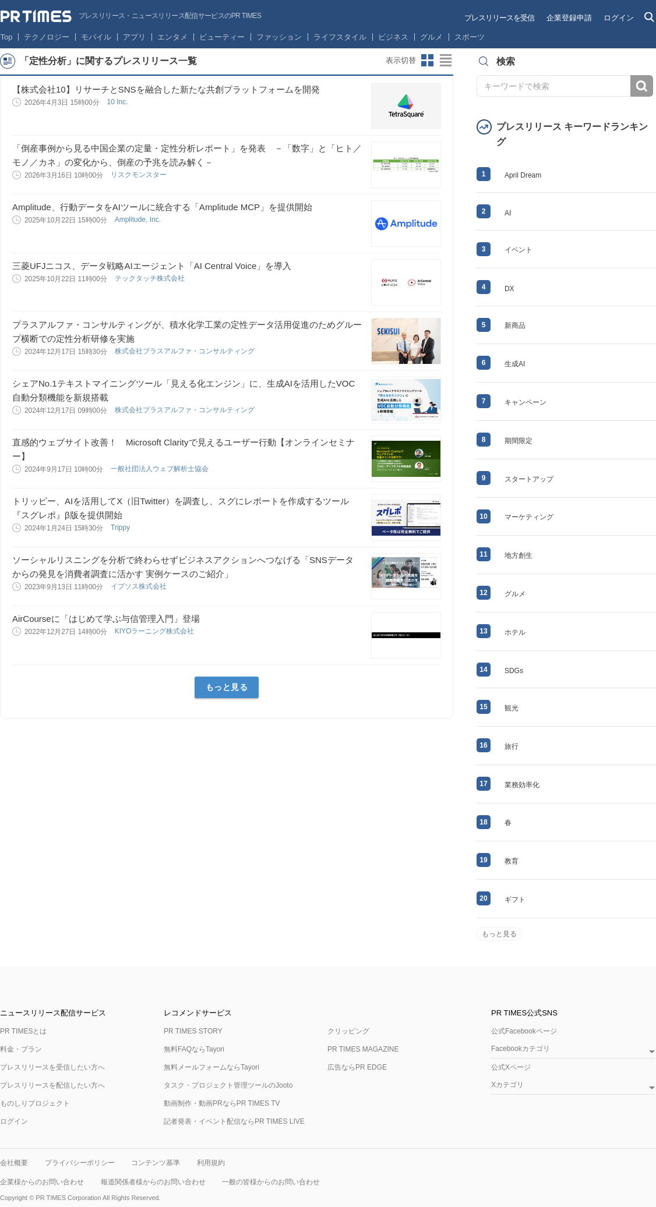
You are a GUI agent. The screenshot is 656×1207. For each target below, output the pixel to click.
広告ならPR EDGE (357, 1067)
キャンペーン (525, 402)
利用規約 (211, 1163)
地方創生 (518, 555)
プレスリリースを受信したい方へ (52, 1067)
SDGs (514, 671)
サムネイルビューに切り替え (428, 61)
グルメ (431, 37)
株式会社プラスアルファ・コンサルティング (185, 351)
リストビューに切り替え (446, 61)
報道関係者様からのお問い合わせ (153, 1182)
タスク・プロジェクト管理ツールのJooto (228, 1085)
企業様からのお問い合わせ (42, 1182)
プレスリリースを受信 (499, 17)
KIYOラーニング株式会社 (155, 631)
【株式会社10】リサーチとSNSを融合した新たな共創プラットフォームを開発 (166, 89)
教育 (512, 861)
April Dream (523, 175)
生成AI (515, 364)
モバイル (96, 37)
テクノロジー (46, 37)
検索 (641, 86)
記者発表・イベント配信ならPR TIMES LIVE (234, 1121)
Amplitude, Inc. (139, 219)
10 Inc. (118, 102)
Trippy (121, 527)
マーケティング (529, 517)
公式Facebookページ (524, 1031)
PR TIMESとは (23, 1031)
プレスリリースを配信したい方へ (52, 1085)
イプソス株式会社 (139, 586)
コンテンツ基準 (155, 1163)
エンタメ (172, 37)
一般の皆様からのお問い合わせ (271, 1182)
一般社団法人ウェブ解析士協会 (160, 469)
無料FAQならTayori (194, 1049)
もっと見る (227, 687)
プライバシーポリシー (80, 1163)
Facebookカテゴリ (520, 1049)
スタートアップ (529, 479)
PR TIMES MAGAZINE (362, 1049)
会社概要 (14, 1163)
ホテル (515, 632)
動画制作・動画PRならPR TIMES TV (222, 1103)
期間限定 (518, 441)
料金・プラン (21, 1049)
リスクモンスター (139, 175)
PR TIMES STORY (193, 1031)
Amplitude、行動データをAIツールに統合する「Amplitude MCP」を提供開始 (162, 207)
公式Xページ (511, 1067)
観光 (512, 708)
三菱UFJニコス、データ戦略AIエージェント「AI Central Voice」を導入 (151, 266)
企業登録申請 (569, 17)
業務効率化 (522, 785)
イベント (518, 250)
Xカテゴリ (507, 1085)
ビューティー (222, 37)
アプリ (134, 37)
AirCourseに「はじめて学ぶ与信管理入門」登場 (106, 619)
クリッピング (348, 1031)
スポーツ (469, 37)
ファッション (279, 37)
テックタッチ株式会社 (150, 278)
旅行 (512, 746)
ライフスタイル (339, 37)
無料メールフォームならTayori (211, 1067)
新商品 (515, 325)
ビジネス (393, 37)
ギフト (515, 899)
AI (508, 213)
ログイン (619, 17)
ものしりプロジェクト (35, 1103)
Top (7, 37)
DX (509, 289)
